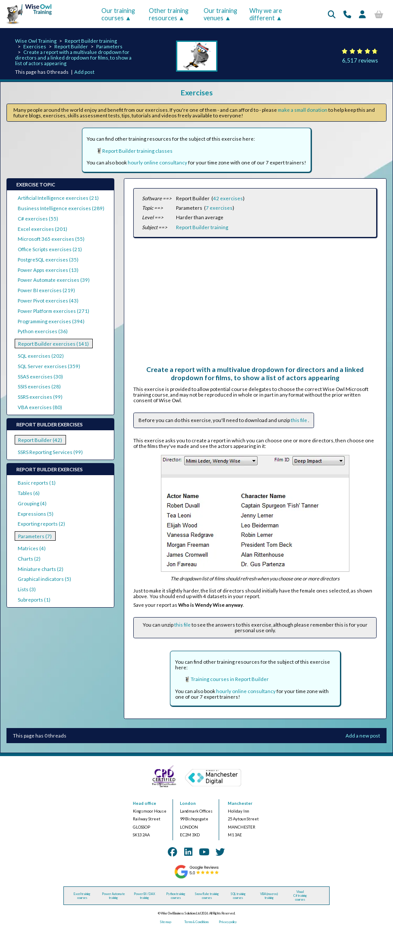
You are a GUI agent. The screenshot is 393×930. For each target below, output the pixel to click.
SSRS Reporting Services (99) (50, 452)
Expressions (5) (35, 514)
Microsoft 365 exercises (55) (51, 239)
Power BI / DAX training (144, 896)
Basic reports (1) (37, 482)
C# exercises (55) (38, 218)
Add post (84, 72)
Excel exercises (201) (42, 229)
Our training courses (118, 14)
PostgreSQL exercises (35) (48, 259)
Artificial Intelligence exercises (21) (58, 198)
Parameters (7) (35, 536)
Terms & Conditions (196, 922)
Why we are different (265, 14)
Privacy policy (228, 922)
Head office (144, 803)
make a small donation (302, 110)
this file (299, 420)
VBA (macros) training (269, 896)
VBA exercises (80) (40, 407)
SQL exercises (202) (41, 356)
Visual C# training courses (300, 896)
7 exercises (219, 208)
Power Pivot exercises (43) (48, 300)
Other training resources (169, 14)
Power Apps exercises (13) (48, 270)
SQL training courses (238, 896)
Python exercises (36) (43, 331)
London (188, 803)
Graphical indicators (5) (44, 579)
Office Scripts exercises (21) (50, 249)
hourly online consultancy (157, 162)
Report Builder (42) (40, 440)
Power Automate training (113, 896)
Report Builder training (91, 41)
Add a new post (363, 735)
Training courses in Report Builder (230, 679)
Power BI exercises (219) (46, 290)
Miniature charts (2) (40, 569)
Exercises (34, 46)
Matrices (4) (32, 548)
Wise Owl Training (36, 41)
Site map (165, 922)
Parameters (109, 46)
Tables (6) (29, 493)
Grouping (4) (32, 503)
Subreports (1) (34, 599)
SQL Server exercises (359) (49, 366)
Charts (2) (29, 558)
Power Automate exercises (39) (54, 280)
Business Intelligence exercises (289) (61, 208)
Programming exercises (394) (51, 321)
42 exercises (228, 198)
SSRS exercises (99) (40, 397)
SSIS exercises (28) (39, 386)
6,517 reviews (360, 60)
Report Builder (71, 46)
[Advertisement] (255, 304)
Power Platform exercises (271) (53, 311)
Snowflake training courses (207, 896)
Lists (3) (27, 589)
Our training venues (220, 14)
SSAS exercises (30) (40, 376)
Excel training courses (82, 896)
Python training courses (175, 896)
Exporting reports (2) (41, 523)
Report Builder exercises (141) (53, 344)
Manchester (240, 803)
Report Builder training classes (137, 151)
